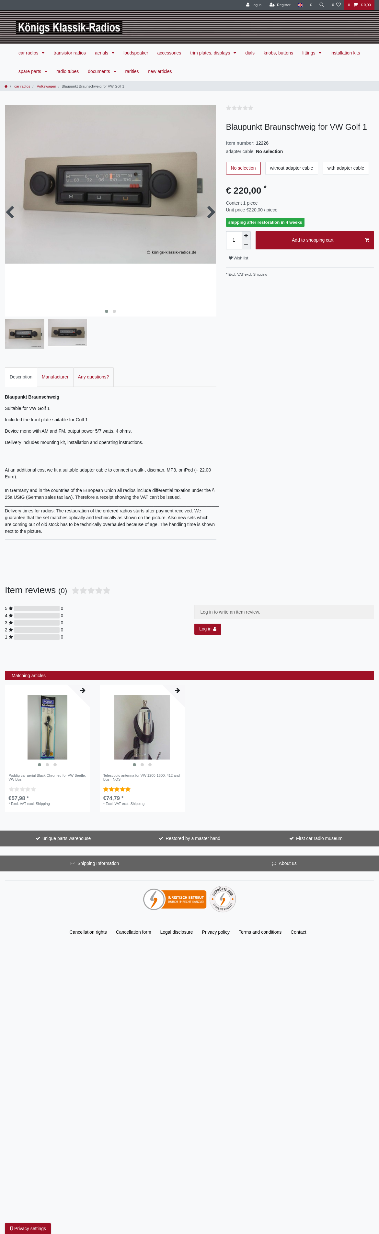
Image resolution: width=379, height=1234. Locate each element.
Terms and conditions (260, 916)
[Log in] (254, 5)
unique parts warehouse (66, 822)
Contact (298, 916)
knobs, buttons (278, 52)
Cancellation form (133, 916)
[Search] (322, 5)
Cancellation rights (88, 916)
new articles (160, 71)
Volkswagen (46, 86)
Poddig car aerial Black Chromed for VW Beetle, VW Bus (47, 762)
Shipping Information (98, 847)
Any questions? (93, 361)
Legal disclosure (176, 916)
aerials (102, 52)
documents (99, 71)
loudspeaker (135, 52)
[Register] (280, 5)
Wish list (238, 258)
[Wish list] (336, 5)
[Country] (300, 5)
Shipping (259, 274)
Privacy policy (216, 916)
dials (250, 52)
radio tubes (67, 71)
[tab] (21, 361)
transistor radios (69, 52)
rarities (132, 71)
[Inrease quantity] (246, 235)
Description (21, 361)
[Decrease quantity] (246, 244)
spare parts (30, 71)
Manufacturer (55, 361)
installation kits (345, 52)
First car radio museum (319, 822)
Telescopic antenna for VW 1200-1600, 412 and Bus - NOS (141, 762)
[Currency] (311, 5)
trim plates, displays (210, 52)
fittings (309, 52)
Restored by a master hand (193, 822)
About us (288, 847)
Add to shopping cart (330, 240)
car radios (29, 52)
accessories (169, 52)
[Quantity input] (234, 240)
